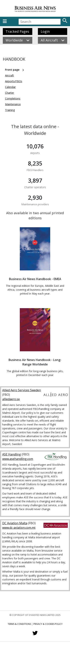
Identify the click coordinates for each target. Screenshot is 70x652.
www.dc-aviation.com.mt (18, 528)
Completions (12, 98)
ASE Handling (11, 454)
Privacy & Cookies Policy (48, 624)
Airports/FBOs (13, 81)
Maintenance (13, 104)
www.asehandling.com (17, 459)
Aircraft (9, 75)
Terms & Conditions (19, 624)
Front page (12, 69)
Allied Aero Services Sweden (21, 390)
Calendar (10, 87)
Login (45, 31)
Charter (9, 92)
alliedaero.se (11, 399)
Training (10, 110)
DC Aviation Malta (14, 523)
